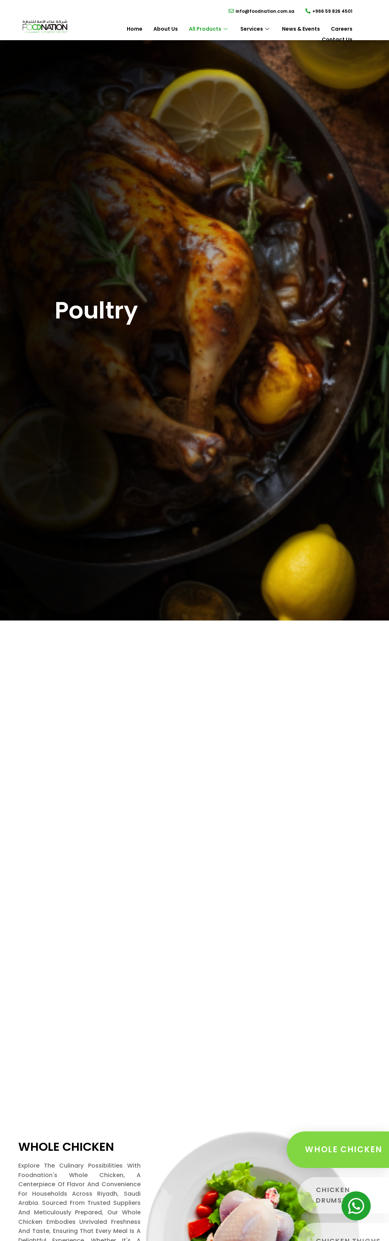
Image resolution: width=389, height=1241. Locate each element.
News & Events (301, 29)
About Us (165, 29)
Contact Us (337, 39)
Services (255, 29)
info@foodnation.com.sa (265, 11)
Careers (341, 29)
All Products (209, 29)
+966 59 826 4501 (332, 11)
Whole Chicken (343, 1149)
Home (134, 29)
